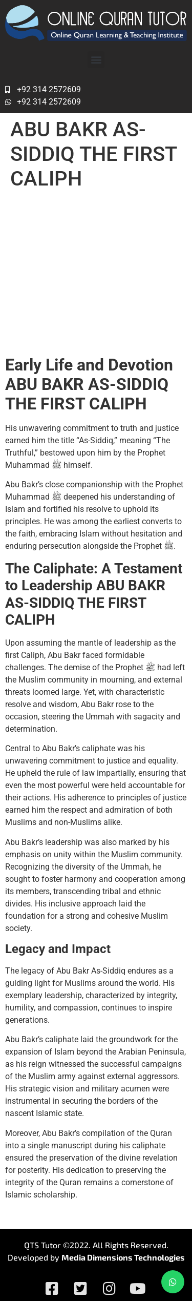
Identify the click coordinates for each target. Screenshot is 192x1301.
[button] (96, 59)
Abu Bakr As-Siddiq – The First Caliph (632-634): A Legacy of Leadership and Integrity (94, 272)
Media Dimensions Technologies (123, 1257)
